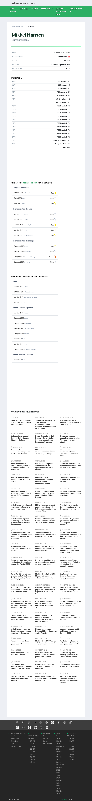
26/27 (71, 738)
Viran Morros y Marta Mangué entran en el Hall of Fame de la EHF (70, 422)
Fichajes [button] (24, 9)
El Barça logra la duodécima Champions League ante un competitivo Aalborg (44, 480)
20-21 (32, 754)
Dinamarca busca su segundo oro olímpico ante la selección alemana (21, 452)
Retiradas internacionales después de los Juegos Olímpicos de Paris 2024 (20, 438)
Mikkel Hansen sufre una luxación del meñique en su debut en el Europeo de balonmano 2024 (21, 536)
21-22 (32, 751)
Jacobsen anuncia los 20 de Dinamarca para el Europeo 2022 (69, 631)
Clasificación (15, 736)
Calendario (14, 741)
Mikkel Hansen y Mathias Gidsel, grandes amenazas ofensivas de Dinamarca (21, 631)
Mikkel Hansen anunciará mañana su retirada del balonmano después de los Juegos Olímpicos (45, 508)
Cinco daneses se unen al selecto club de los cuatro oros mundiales (21, 422)
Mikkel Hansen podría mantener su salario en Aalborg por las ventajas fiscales (69, 679)
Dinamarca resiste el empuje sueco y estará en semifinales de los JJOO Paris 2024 (21, 467)
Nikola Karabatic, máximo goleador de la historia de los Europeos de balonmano (69, 522)
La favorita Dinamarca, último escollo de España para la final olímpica (45, 655)
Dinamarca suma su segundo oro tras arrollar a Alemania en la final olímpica (70, 439)
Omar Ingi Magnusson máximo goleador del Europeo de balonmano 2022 (44, 604)
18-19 (32, 759)
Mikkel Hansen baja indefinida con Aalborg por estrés (21, 548)
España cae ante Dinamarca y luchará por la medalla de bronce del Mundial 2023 (21, 562)
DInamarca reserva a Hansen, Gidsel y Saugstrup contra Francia (46, 631)
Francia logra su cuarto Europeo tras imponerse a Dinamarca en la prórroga (70, 507)
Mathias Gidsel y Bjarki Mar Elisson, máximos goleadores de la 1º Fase (45, 576)
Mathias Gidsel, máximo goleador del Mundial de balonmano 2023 (44, 548)
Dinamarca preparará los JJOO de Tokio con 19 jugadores (44, 666)
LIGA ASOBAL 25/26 (16, 733)
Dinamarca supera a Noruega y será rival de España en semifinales (69, 655)
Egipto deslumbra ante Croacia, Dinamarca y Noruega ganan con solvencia (68, 577)
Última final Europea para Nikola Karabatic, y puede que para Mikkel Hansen (45, 521)
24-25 (32, 744)
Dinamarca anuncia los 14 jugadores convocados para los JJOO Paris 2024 (70, 466)
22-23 (32, 749)
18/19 (71, 759)
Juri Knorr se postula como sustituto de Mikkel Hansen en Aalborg (70, 493)
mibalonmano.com (18, 26)
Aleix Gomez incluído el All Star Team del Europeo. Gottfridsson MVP (70, 603)
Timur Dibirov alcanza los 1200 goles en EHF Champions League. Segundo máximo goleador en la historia (45, 424)
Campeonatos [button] (76, 9)
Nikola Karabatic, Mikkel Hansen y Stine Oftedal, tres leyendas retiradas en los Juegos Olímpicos (45, 439)
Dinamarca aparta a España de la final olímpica (21, 654)
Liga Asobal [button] (13, 10)
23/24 (71, 746)
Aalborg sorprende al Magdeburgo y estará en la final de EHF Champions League (21, 494)
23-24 (32, 746)
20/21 (71, 754)
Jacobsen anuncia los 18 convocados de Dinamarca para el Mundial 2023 (21, 590)
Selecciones (47, 8)
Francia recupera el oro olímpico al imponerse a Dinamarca (20, 643)
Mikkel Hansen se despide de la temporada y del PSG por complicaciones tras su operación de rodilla (21, 604)
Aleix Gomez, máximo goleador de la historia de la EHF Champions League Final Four (70, 536)
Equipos (13, 744)
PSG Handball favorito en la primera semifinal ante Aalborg (21, 678)
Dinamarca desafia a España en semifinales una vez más (70, 617)
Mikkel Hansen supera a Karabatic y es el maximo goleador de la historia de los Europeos (20, 522)
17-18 (32, 762)
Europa (35, 8)
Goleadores (15, 738)
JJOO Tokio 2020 (58, 775)
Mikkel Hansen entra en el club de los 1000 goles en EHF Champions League (70, 590)
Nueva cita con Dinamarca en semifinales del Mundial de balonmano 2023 (45, 562)
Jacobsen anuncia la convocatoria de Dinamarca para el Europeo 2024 (45, 535)
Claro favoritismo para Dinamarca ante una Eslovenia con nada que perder (69, 453)
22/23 (71, 749)
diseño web (64, 799)
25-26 (32, 741)
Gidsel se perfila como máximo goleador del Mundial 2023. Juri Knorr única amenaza (69, 549)
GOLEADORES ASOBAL (33, 736)
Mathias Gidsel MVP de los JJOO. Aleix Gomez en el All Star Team (45, 643)
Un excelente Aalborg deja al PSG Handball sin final (70, 666)
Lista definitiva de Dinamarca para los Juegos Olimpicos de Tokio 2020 (21, 666)
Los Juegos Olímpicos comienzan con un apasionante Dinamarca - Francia (44, 467)
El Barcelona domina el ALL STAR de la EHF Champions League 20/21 (46, 678)
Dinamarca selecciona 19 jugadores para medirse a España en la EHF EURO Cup (45, 591)
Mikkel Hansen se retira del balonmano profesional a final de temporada (21, 507)
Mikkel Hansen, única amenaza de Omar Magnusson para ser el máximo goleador (44, 618)
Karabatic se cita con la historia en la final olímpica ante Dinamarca (70, 643)
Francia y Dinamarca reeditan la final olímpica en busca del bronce (21, 617)
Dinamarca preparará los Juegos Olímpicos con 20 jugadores (20, 479)
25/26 (71, 741)
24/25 (71, 744)
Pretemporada (16, 746)
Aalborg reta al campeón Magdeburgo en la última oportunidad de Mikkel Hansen (44, 494)
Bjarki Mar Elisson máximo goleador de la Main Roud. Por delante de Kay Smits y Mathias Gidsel (21, 577)
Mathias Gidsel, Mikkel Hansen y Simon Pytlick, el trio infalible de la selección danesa (70, 563)
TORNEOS (58, 733)
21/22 (71, 751)
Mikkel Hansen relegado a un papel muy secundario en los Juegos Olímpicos (45, 452)
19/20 (71, 757)
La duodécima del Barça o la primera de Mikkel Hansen (70, 479)
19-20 (32, 757)
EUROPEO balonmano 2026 (62, 11)
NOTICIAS (45, 733)
